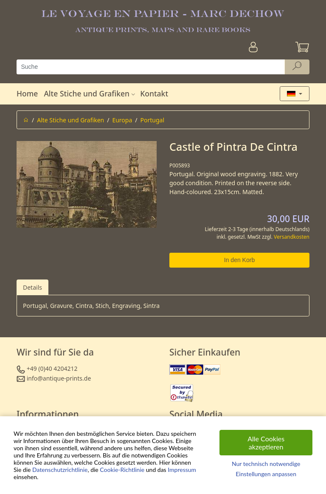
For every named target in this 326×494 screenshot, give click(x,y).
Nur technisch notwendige (266, 463)
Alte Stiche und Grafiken (90, 93)
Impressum (182, 469)
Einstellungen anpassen (266, 473)
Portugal (153, 120)
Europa (122, 120)
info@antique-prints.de (59, 378)
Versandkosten (291, 236)
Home (27, 93)
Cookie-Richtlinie (122, 469)
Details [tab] (32, 287)
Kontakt (154, 93)
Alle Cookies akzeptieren (265, 443)
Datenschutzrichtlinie (59, 469)
